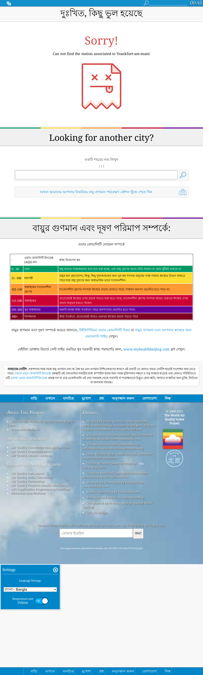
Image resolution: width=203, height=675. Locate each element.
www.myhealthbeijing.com (146, 404)
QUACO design (97, 623)
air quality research (26, 549)
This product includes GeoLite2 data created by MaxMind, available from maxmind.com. (118, 548)
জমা (138, 644)
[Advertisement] (101, 235)
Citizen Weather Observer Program (112, 574)
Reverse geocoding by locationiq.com (113, 603)
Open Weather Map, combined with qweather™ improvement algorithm (118, 567)
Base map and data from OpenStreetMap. (116, 608)
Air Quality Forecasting (27, 592)
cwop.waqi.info (94, 578)
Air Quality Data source (27, 584)
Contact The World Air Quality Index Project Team (40, 534)
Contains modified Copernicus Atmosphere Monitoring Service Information (115, 586)
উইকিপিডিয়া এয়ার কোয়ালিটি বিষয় (104, 385)
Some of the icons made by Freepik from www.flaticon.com (113, 595)
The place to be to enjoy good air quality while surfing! (117, 616)
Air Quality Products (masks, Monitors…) (40, 596)
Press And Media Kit (25, 540)
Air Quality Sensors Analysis (31, 566)
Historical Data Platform (28, 604)
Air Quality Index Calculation (32, 588)
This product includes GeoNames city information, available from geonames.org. (113, 557)
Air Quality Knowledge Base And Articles (40, 558)
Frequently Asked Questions (34, 575)
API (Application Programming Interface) (40, 600)
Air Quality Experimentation (31, 562)
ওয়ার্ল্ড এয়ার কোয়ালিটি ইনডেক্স (33, 484)
